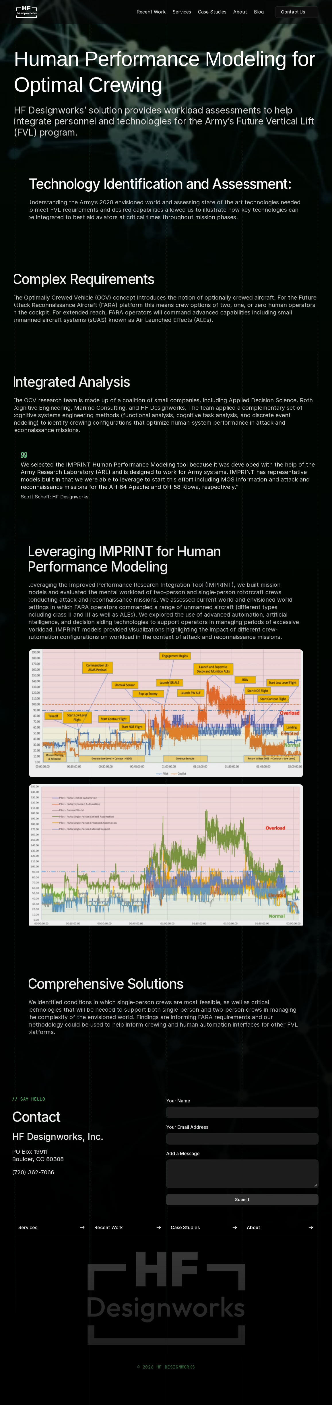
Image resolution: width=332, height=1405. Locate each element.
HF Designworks (157, 407)
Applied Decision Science (257, 400)
